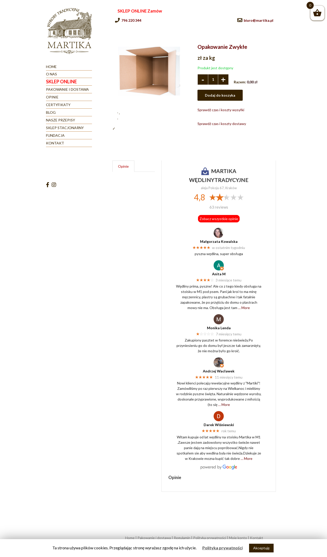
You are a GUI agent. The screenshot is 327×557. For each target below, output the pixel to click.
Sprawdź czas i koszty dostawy (221, 123)
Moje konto (238, 538)
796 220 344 (131, 20)
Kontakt (256, 538)
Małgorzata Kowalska (219, 241)
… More (244, 307)
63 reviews (218, 207)
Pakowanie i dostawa (154, 538)
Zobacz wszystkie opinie (219, 219)
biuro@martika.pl (258, 20)
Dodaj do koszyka (220, 95)
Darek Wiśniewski (219, 425)
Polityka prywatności (209, 538)
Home (130, 538)
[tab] (123, 166)
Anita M (219, 274)
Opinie (123, 166)
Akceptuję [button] (261, 548)
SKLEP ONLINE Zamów (140, 11)
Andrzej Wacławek (219, 371)
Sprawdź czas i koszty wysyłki (220, 110)
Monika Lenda (219, 328)
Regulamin (182, 538)
